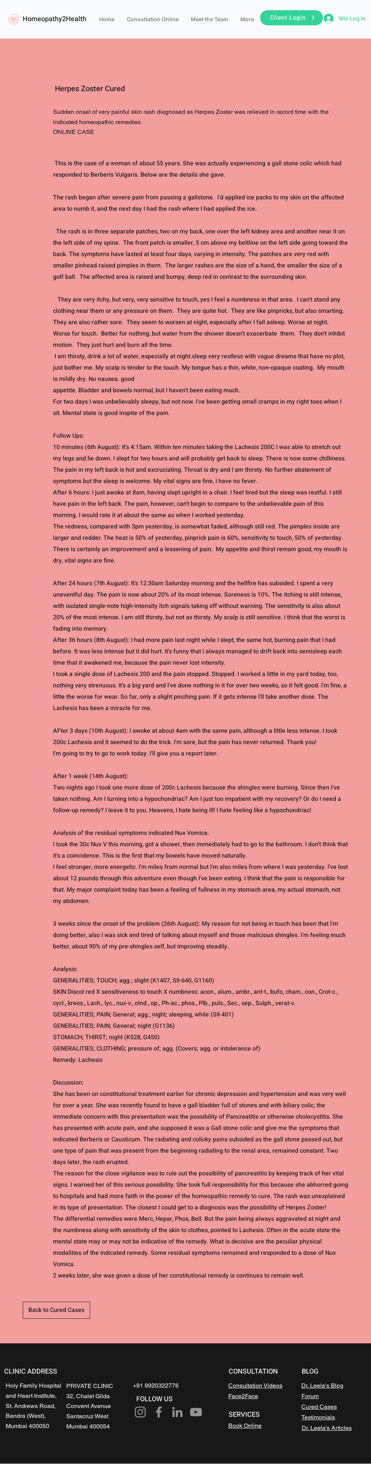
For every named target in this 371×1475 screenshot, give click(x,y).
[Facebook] (158, 1412)
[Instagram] (140, 1412)
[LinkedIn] (177, 1412)
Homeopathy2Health (54, 19)
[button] (291, 17)
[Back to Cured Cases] (56, 1310)
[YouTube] (196, 1412)
